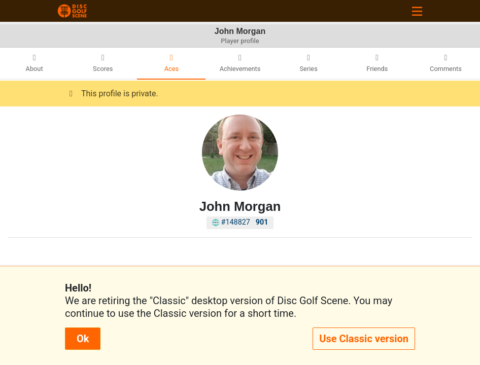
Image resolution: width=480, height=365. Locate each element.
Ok (83, 339)
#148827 (240, 222)
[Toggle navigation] (417, 11)
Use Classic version (363, 339)
